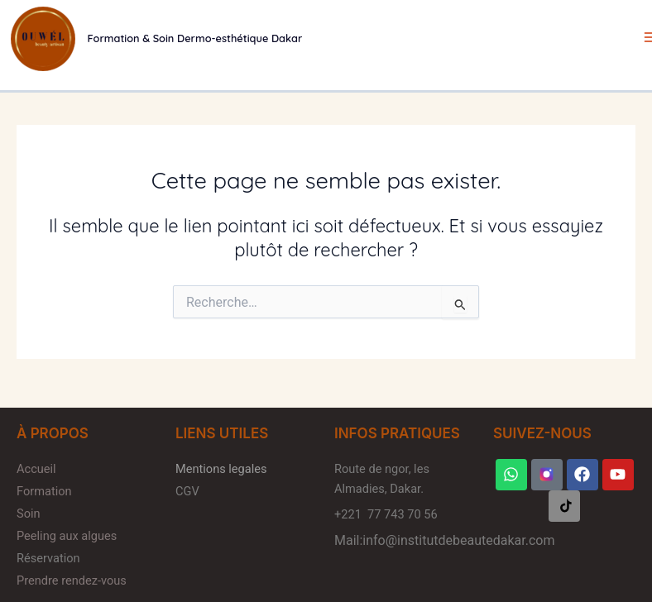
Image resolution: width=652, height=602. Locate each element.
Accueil (36, 468)
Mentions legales (221, 468)
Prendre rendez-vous (72, 580)
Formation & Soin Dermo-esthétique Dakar (195, 38)
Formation (44, 491)
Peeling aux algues (67, 535)
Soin (30, 513)
